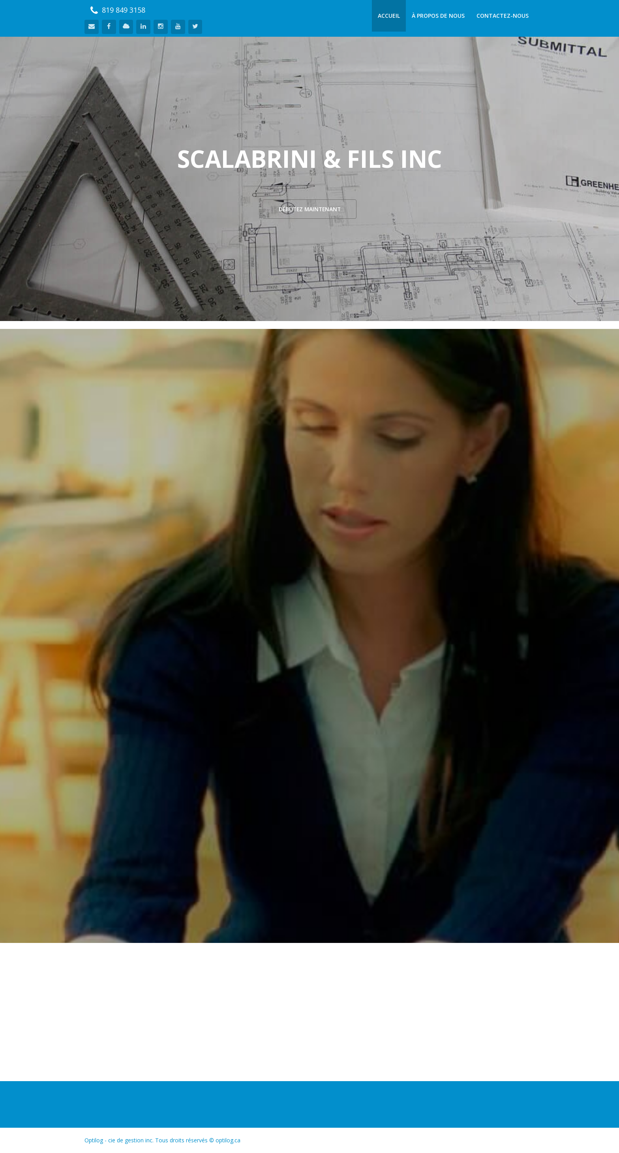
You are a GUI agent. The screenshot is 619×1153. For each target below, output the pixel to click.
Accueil (389, 15)
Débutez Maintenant (309, 209)
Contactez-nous (502, 15)
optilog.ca (228, 1140)
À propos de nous (438, 15)
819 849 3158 (117, 10)
